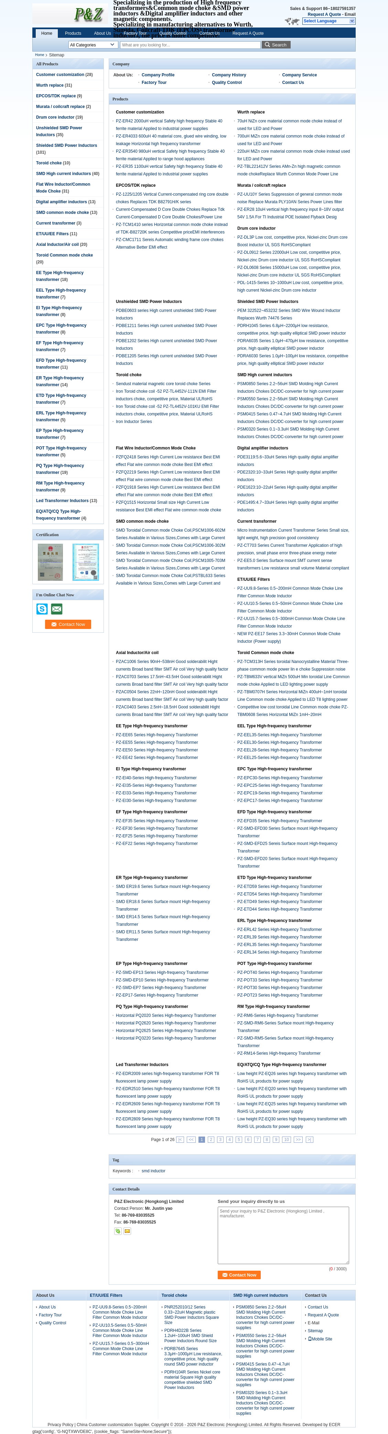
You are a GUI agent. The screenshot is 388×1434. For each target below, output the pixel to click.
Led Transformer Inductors (62, 500)
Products (73, 33)
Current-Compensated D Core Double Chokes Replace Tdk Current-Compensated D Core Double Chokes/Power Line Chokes (170, 217)
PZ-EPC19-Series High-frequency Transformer (280, 793)
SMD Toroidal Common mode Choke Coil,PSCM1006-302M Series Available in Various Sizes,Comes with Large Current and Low (170, 553)
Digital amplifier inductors (61, 201)
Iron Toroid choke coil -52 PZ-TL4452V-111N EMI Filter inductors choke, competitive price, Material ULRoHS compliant (166, 399)
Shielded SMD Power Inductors (66, 145)
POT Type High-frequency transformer (274, 963)
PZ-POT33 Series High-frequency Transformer (279, 980)
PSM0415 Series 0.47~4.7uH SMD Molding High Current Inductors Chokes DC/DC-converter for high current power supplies (290, 422)
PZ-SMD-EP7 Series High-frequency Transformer (161, 987)
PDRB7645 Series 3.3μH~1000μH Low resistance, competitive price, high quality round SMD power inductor (193, 1356)
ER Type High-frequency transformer (152, 877)
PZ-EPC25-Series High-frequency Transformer (280, 785)
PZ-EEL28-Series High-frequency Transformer (279, 750)
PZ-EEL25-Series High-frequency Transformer (279, 757)
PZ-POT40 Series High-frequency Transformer (279, 972)
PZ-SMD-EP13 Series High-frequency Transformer (162, 972)
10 (286, 1139)
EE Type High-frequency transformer (152, 726)
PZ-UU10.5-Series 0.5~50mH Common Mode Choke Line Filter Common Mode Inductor (120, 1330)
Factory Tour (135, 33)
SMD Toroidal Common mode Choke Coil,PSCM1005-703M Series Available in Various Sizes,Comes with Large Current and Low (170, 568)
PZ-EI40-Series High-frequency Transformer (156, 777)
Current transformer (55, 223)
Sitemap (315, 1330)
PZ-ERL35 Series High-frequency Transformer (279, 944)
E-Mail (314, 1323)
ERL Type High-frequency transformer (274, 920)
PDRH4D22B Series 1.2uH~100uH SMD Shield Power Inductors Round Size (190, 1335)
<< (191, 1139)
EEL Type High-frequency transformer (274, 726)
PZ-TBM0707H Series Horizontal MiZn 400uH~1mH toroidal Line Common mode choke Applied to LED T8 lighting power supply (292, 699)
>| (309, 1139)
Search (279, 44)
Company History (229, 75)
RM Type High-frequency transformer (273, 1006)
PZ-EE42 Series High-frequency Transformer (157, 757)
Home (46, 33)
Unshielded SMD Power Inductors (149, 301)
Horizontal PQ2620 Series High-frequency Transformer (166, 1023)
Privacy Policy (60, 1424)
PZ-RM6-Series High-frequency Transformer (277, 1015)
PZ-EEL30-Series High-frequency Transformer (279, 742)
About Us (102, 33)
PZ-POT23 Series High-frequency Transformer (279, 995)
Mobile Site (320, 1339)
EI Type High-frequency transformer (151, 769)
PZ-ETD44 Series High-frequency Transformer (279, 909)
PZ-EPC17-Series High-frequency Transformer (280, 800)
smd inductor (153, 1171)
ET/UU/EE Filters (52, 233)
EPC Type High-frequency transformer (274, 769)
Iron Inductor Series (134, 421)
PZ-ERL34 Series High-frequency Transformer (279, 952)
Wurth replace (50, 85)
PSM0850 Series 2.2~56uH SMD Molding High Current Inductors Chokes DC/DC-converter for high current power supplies (290, 391)
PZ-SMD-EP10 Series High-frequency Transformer (162, 980)
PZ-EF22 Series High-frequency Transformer (157, 843)
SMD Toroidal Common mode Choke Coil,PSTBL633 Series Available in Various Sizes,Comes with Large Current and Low (170, 583)
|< (180, 1139)
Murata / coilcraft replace (60, 106)
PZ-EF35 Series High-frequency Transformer (157, 820)
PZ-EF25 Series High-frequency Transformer (157, 836)
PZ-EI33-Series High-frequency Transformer (156, 793)
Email (350, 14)
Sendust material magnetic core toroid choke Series (163, 383)
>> (298, 1139)
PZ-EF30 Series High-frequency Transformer (157, 828)
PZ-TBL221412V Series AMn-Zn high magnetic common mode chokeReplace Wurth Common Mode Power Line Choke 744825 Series (288, 174)
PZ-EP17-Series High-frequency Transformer (157, 995)
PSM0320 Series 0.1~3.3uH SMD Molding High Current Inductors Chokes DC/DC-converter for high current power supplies (290, 437)
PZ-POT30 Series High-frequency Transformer (279, 987)
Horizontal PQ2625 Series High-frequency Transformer (166, 1030)
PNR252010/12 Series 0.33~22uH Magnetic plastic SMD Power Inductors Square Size (191, 1315)
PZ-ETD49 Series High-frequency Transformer (279, 901)
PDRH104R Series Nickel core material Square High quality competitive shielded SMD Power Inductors (192, 1380)
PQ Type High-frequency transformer (152, 1006)
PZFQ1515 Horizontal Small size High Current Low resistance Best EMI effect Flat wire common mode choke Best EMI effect (168, 510)
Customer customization (60, 74)
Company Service (299, 75)
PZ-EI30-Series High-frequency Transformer (156, 800)
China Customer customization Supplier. (114, 1424)
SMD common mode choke (62, 212)
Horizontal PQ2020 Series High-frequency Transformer (166, 1015)
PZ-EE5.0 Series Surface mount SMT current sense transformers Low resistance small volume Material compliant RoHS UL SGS (293, 568)
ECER (334, 1424)
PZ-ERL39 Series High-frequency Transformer (279, 937)
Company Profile (158, 75)
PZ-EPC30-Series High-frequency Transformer (280, 777)
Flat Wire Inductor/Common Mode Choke (156, 448)
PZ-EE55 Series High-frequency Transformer (157, 742)
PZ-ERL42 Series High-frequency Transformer (279, 929)
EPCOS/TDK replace (56, 96)
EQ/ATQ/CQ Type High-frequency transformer (281, 1064)
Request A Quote (324, 14)
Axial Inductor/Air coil (57, 244)
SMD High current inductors (63, 173)
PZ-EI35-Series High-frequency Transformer (156, 785)
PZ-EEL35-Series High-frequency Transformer (279, 734)
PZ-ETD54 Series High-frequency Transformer (279, 894)
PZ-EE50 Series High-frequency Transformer (157, 750)
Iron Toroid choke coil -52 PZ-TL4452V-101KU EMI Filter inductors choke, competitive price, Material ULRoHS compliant (167, 414)
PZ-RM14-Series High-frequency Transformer (279, 1053)
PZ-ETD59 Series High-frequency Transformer (279, 886)
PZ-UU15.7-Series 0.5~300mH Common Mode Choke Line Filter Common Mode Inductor (121, 1348)
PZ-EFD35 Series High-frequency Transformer (279, 820)
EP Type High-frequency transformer (151, 963)
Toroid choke (49, 163)
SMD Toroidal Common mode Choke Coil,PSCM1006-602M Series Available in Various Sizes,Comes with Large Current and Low (170, 538)
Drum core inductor (55, 117)
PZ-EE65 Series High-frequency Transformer (157, 734)
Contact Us (210, 33)
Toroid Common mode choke (64, 255)
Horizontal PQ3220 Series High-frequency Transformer (166, 1038)
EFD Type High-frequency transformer (274, 812)
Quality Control (172, 33)
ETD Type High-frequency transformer (274, 877)
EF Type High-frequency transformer (151, 812)
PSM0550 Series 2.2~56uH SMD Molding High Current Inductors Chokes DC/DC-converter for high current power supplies (290, 406)
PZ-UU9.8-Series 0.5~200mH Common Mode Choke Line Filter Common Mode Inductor (120, 1312)
